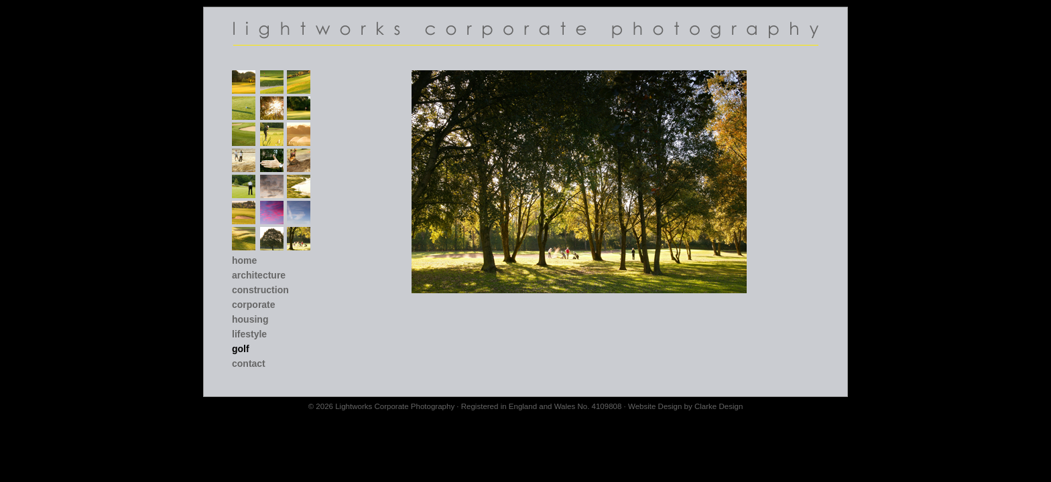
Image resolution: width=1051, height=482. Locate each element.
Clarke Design (718, 406)
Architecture (259, 275)
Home (244, 260)
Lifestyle (249, 334)
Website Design (655, 406)
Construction (260, 290)
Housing (250, 319)
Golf (240, 348)
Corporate (253, 304)
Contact (248, 363)
